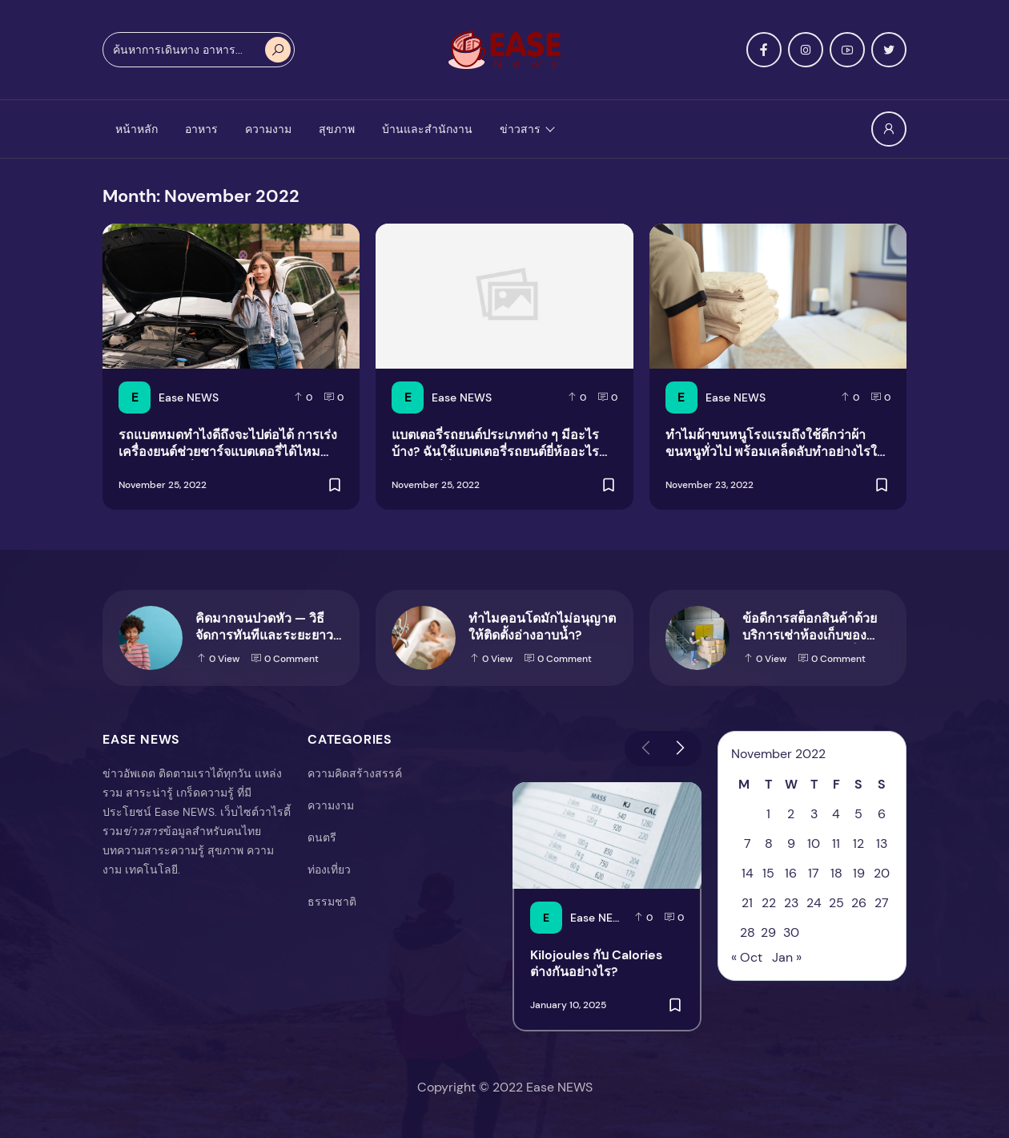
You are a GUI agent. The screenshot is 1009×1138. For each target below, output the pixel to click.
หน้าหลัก (136, 129)
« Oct (746, 957)
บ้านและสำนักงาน (427, 129)
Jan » (787, 957)
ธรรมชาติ (332, 901)
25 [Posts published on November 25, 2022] (836, 902)
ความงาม (268, 129)
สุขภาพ (337, 129)
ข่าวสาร (520, 129)
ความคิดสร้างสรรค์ (355, 773)
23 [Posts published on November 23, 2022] (791, 902)
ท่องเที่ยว (329, 869)
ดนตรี (322, 837)
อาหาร (201, 129)
